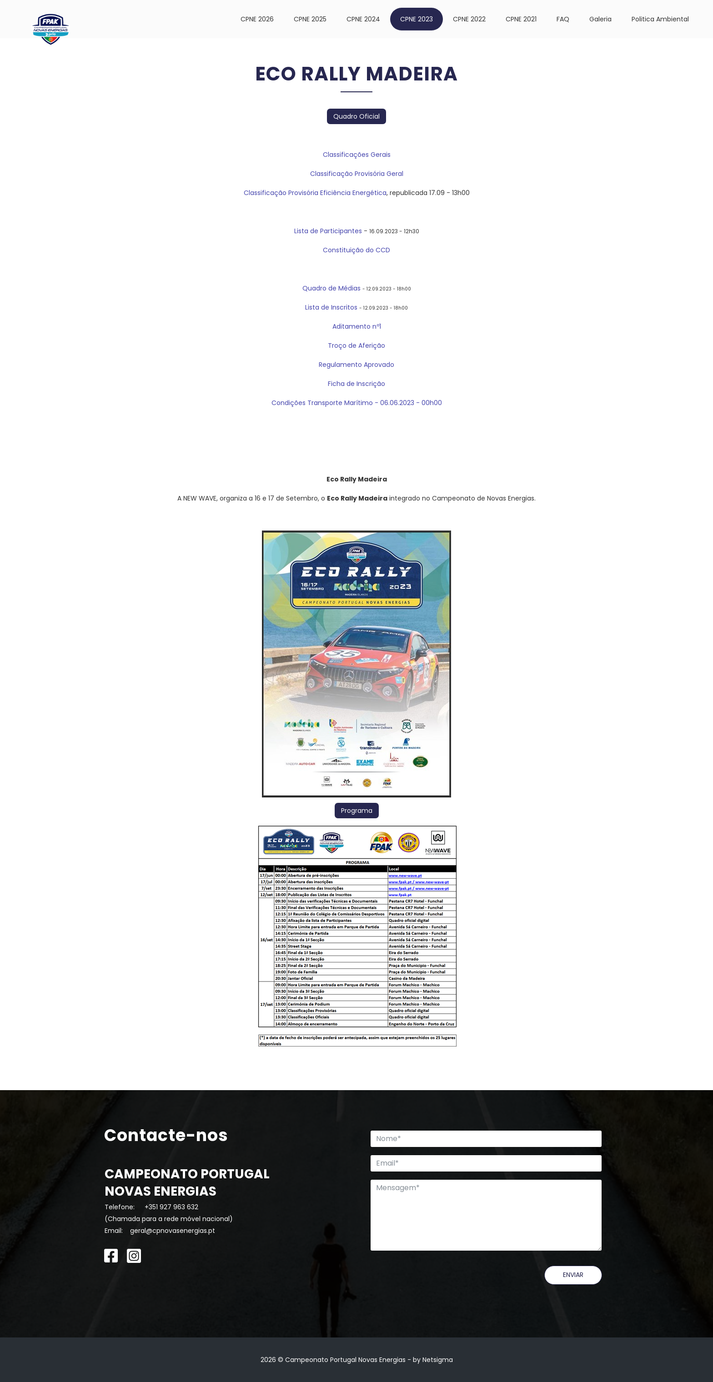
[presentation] (439, 1283)
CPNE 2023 (416, 19)
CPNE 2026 (257, 19)
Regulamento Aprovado (356, 364)
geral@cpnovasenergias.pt (172, 1230)
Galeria (600, 19)
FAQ (563, 19)
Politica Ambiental (660, 19)
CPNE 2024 (363, 19)
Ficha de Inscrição (356, 383)
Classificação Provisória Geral (356, 173)
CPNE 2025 (310, 19)
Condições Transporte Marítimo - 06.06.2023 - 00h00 (356, 402)
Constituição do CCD (356, 250)
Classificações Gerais (357, 154)
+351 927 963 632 (171, 1207)
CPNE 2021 (521, 19)
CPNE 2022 (469, 19)
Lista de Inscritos (331, 307)
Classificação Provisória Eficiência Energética (315, 192)
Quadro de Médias (331, 288)
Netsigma (437, 1359)
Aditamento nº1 (356, 326)
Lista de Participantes (328, 230)
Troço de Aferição (356, 345)
